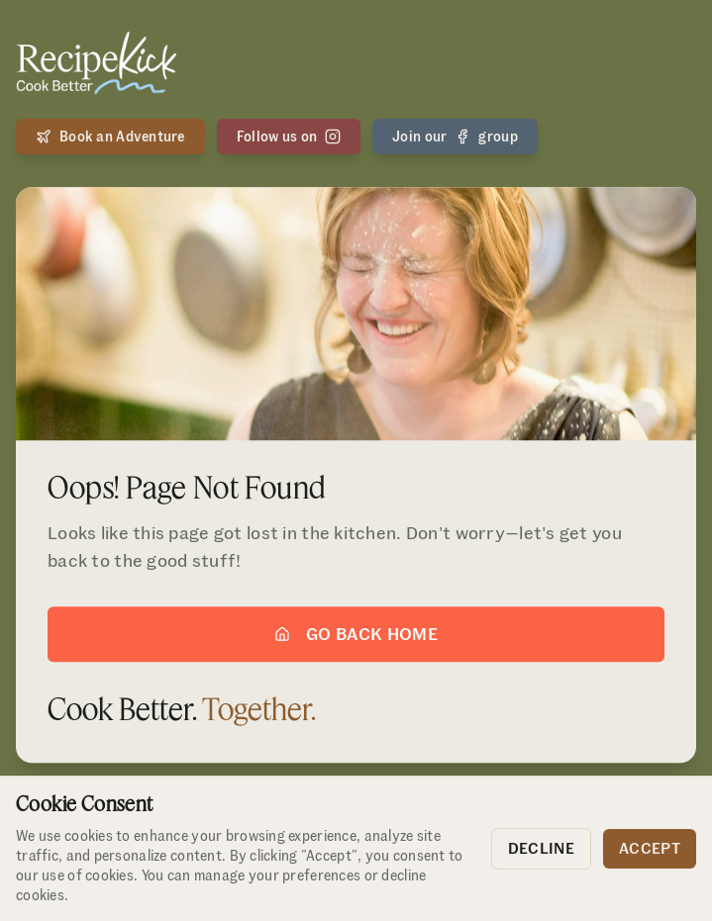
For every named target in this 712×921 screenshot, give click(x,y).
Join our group (455, 136)
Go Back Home (356, 635)
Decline (541, 848)
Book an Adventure (110, 136)
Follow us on (289, 136)
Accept (649, 848)
